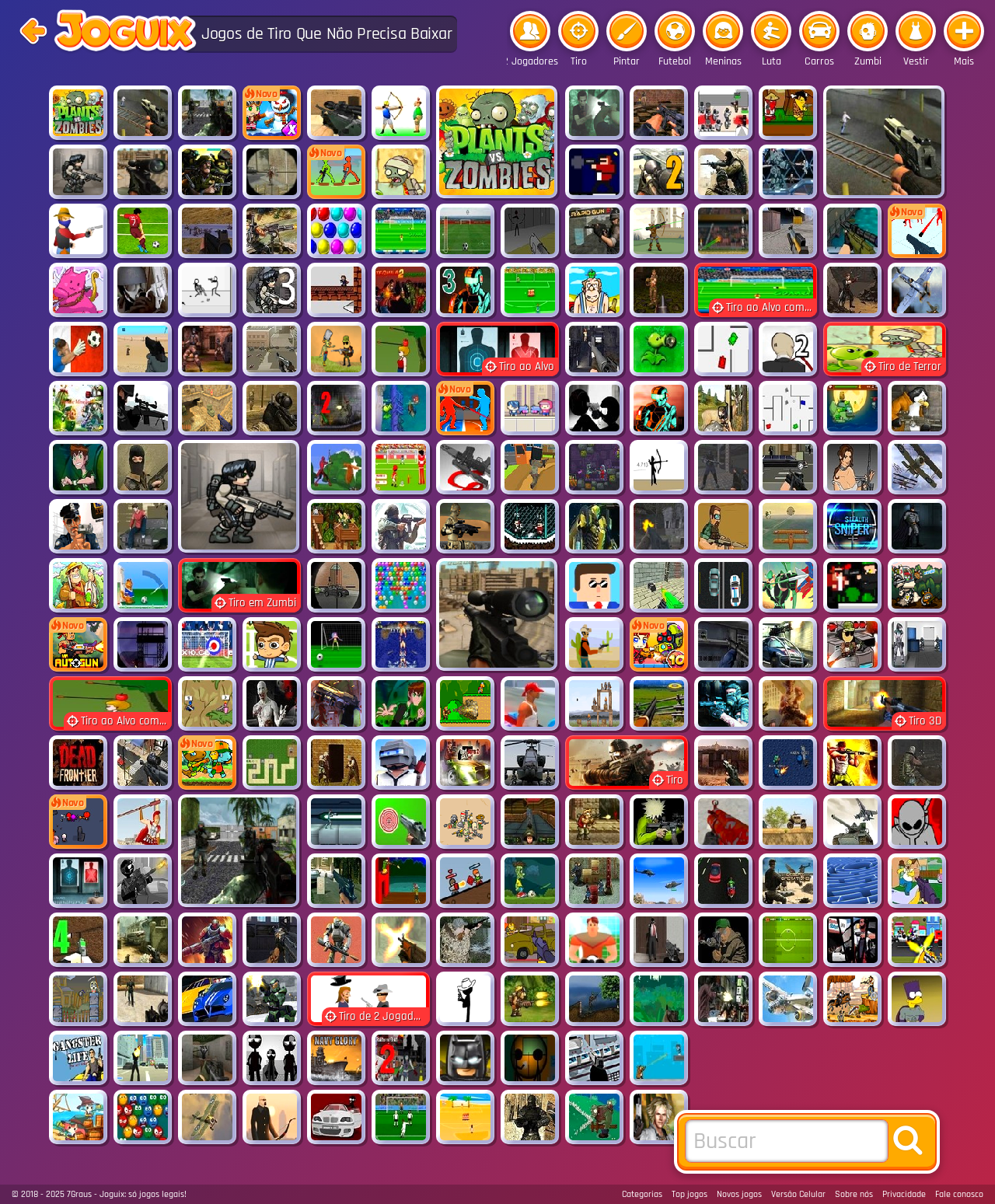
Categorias (642, 1194)
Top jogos (689, 1194)
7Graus (79, 1194)
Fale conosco (959, 1194)
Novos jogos (739, 1194)
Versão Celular (798, 1194)
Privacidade (904, 1194)
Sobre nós (854, 1194)
